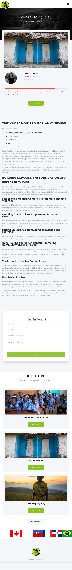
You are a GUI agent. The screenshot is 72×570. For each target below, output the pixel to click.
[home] (4, 3)
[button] (68, 4)
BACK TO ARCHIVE (36, 522)
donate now (36, 424)
